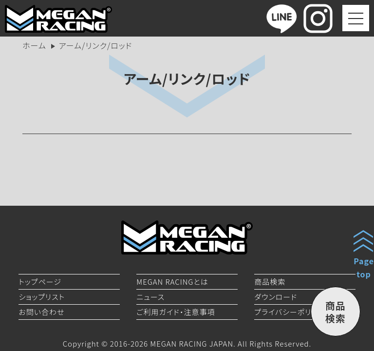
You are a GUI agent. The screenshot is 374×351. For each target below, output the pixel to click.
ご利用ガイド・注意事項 (175, 312)
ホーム (34, 45)
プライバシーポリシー (290, 312)
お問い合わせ (41, 312)
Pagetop (364, 267)
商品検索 (269, 281)
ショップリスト (42, 297)
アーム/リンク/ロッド (187, 78)
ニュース (150, 297)
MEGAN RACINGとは (172, 281)
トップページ (40, 281)
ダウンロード (275, 297)
